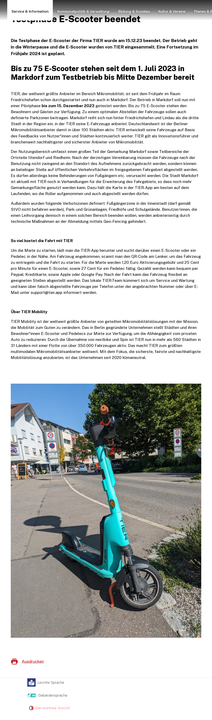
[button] (30, 11)
